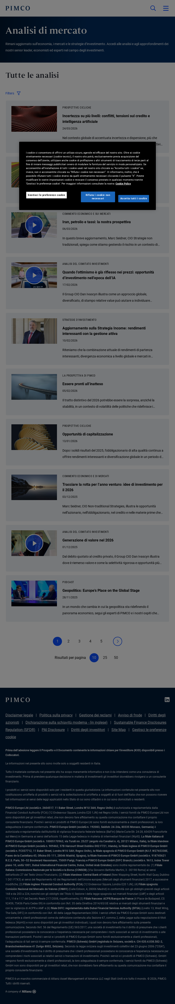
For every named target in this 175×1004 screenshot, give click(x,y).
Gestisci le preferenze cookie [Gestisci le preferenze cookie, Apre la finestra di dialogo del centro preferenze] (46, 194)
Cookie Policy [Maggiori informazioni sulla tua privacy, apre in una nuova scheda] (123, 183)
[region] (87, 176)
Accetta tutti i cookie (133, 198)
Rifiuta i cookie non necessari (98, 196)
